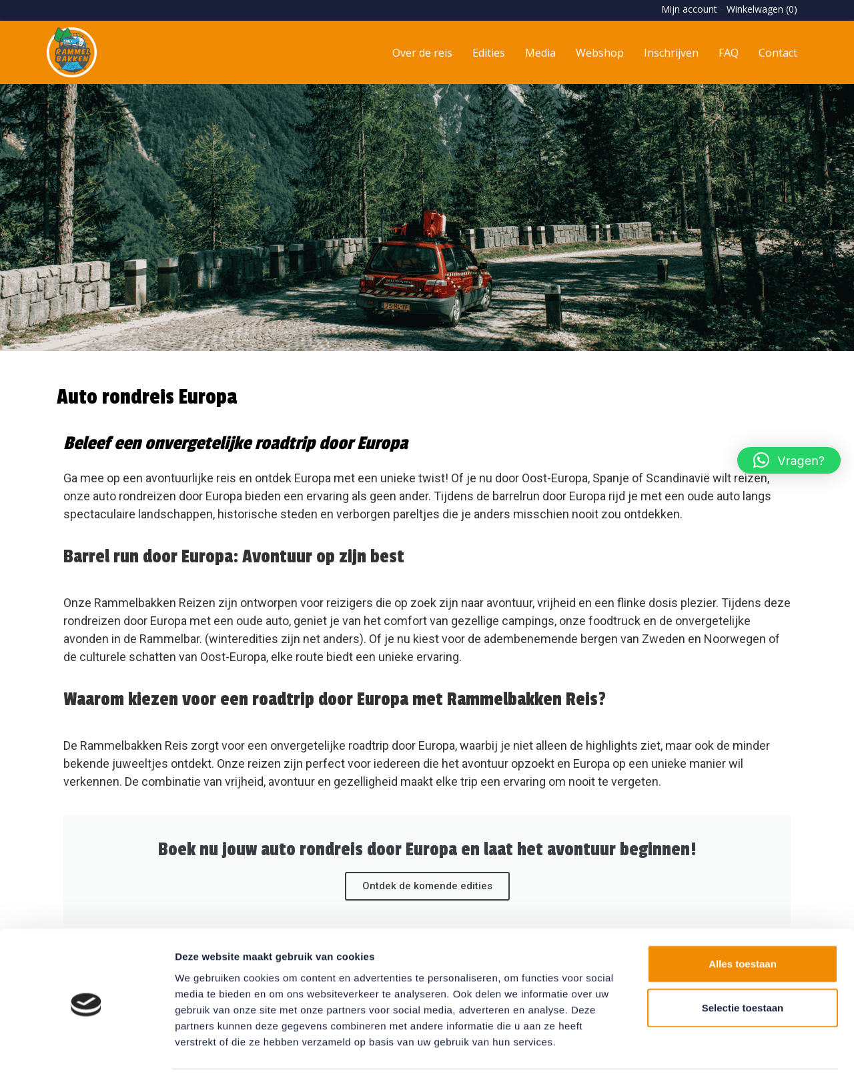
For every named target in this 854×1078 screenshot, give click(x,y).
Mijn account (689, 9)
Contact (778, 52)
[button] (789, 460)
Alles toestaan (743, 920)
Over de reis (422, 52)
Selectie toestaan (743, 964)
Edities (488, 52)
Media (540, 52)
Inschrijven (671, 52)
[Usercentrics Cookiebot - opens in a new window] (86, 1052)
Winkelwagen (762, 9)
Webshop (600, 52)
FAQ (729, 52)
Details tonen (721, 1051)
